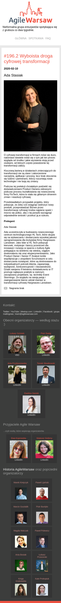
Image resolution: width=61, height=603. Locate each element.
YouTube (15, 311)
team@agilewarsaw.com (26, 314)
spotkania (36, 38)
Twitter (6, 311)
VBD (17, 355)
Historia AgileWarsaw (19, 469)
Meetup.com (26, 311)
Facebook (47, 311)
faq (48, 38)
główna (21, 38)
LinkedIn (38, 311)
